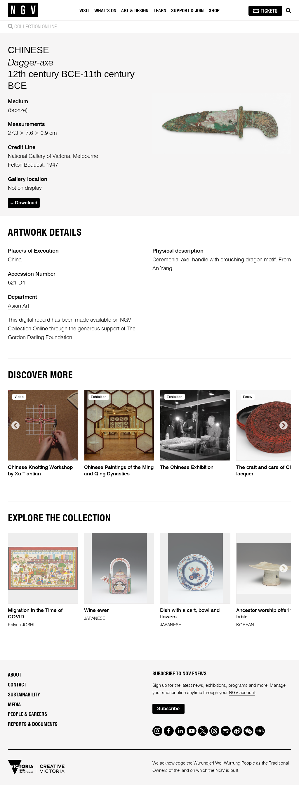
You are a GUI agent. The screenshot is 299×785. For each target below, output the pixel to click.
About (14, 675)
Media (14, 705)
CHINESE (28, 50)
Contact (17, 685)
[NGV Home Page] (23, 10)
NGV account (242, 693)
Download (23, 203)
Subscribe (168, 708)
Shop (214, 10)
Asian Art (18, 306)
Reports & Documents (33, 724)
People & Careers (27, 714)
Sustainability (24, 695)
